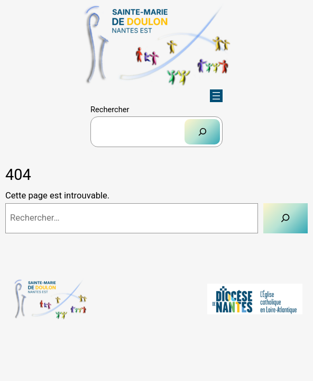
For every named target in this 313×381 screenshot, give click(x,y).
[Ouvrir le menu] (216, 95)
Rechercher (109, 109)
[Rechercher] (202, 131)
